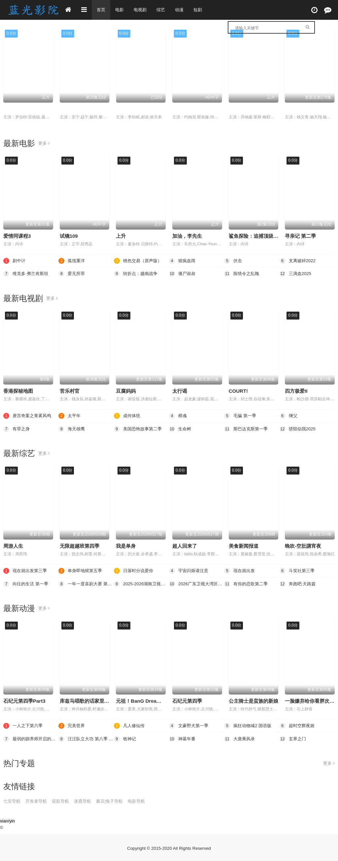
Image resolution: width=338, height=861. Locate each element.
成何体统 (128, 415)
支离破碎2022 (299, 260)
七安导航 (12, 800)
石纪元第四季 (187, 700)
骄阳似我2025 (299, 428)
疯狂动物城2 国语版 (249, 725)
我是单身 (126, 545)
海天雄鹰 (72, 428)
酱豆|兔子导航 (116, 800)
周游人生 (13, 545)
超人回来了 (184, 545)
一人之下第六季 (24, 725)
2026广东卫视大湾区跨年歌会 (196, 583)
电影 (120, 10)
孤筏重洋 (72, 260)
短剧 (201, 10)
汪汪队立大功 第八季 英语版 (86, 738)
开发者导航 (38, 800)
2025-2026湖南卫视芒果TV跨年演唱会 (141, 583)
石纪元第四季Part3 (24, 700)
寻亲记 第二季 (300, 236)
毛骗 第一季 (73, 109)
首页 (101, 10)
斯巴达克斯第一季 (247, 428)
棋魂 (178, 415)
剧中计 (14, 260)
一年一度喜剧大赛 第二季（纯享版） (86, 583)
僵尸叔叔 (183, 274)
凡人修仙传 (297, 109)
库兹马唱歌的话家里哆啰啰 (89, 700)
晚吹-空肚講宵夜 (303, 545)
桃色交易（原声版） (25, 109)
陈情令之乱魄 (242, 274)
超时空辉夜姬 (298, 725)
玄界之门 (293, 738)
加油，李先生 (187, 236)
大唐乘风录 (240, 738)
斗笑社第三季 (298, 570)
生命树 (180, 428)
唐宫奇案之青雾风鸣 (28, 415)
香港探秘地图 (18, 391)
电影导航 (145, 800)
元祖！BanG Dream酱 (141, 700)
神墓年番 (183, 738)
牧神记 (125, 738)
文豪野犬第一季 (190, 725)
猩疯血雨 (182, 109)
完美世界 (72, 725)
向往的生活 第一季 (27, 583)
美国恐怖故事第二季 (139, 428)
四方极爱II (296, 391)
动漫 (182, 10)
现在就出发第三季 (26, 570)
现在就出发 (240, 570)
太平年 (70, 415)
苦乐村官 (70, 391)
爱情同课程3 (17, 236)
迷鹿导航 (87, 800)
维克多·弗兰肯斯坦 (27, 274)
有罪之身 (17, 428)
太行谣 (179, 391)
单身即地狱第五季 (81, 570)
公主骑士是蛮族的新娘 (253, 700)
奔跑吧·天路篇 (299, 583)
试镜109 (69, 236)
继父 (121, 109)
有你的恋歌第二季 (247, 583)
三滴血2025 (296, 274)
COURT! (238, 391)
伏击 (234, 109)
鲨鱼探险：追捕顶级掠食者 (258, 236)
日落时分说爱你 (134, 570)
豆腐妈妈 (126, 391)
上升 (121, 236)
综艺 (163, 10)
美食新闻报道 (243, 545)
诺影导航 (64, 800)
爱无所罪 (72, 274)
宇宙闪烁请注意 (190, 570)
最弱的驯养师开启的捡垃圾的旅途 (30, 738)
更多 (44, 143)
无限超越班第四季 (79, 545)
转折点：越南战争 (137, 274)
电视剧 (142, 10)
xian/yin (7, 819)
